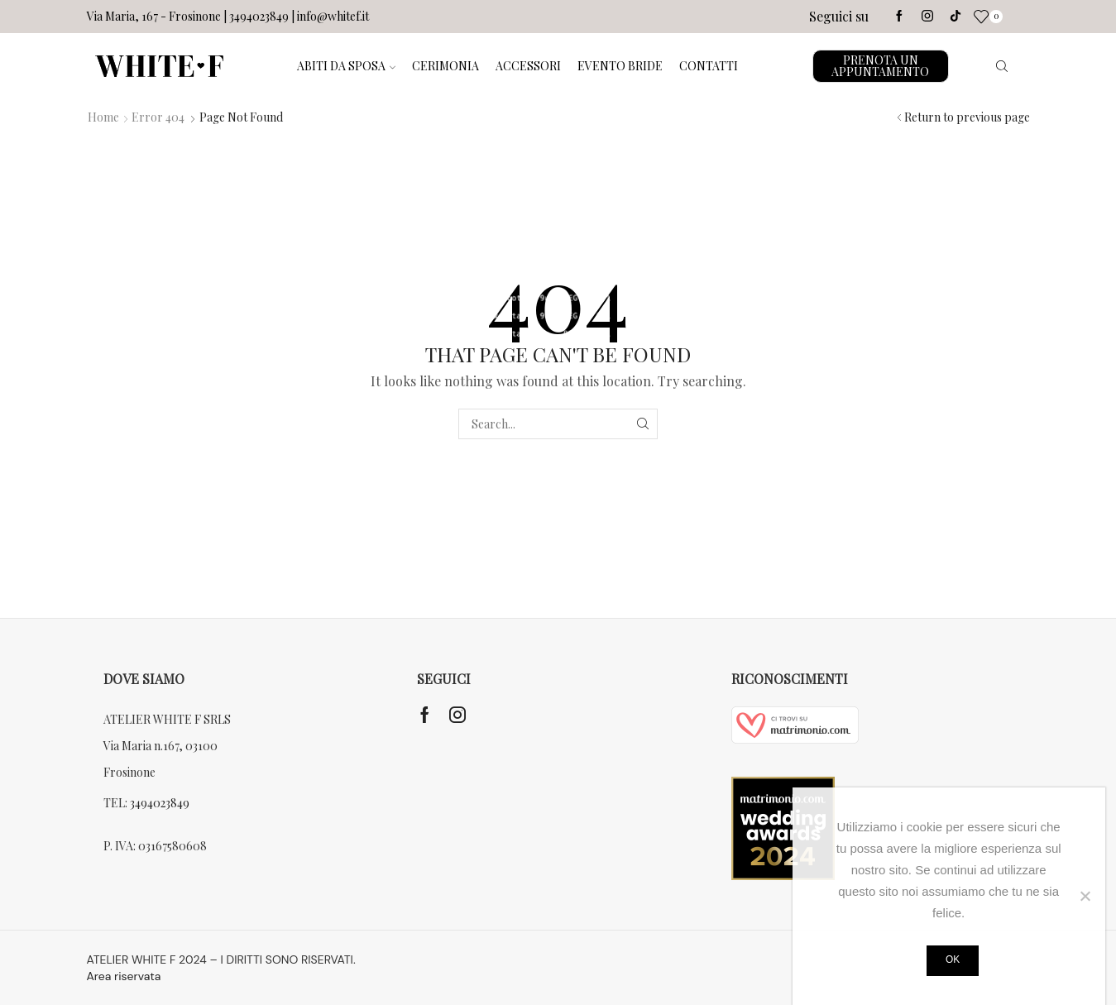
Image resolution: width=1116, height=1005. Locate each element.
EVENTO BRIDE (620, 66)
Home (103, 117)
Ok (953, 959)
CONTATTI (708, 66)
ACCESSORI (528, 66)
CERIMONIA (445, 66)
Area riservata (124, 976)
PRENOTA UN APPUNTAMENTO (880, 65)
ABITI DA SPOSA (346, 66)
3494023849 (159, 803)
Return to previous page (967, 117)
